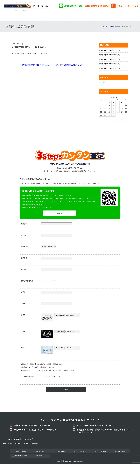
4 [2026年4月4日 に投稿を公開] (121, 101)
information (103, 81)
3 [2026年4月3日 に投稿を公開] (117, 101)
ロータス (17, 442)
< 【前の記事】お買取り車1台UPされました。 (35, 64)
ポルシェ (10, 442)
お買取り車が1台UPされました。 (109, 49)
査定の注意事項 (58, 16)
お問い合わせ (40, 455)
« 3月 (100, 117)
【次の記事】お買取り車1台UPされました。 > (70, 64)
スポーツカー (25, 442)
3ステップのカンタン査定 (11, 16)
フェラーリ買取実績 (105, 16)
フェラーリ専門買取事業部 (26, 6)
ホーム (105, 25)
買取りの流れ (35, 16)
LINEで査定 (59, 212)
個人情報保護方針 (120, 450)
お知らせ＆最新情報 (113, 25)
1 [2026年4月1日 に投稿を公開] (109, 101)
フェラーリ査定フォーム (81, 16)
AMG (4, 442)
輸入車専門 (35, 442)
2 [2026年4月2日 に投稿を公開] (113, 101)
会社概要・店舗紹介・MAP (128, 16)
